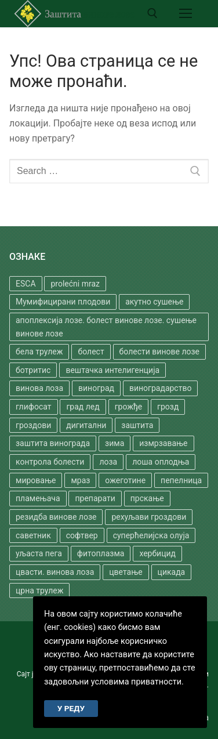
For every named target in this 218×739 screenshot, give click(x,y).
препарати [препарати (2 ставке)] (95, 498)
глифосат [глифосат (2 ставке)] (34, 406)
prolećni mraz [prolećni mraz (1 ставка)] (75, 283)
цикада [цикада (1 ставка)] (172, 572)
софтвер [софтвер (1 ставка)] (82, 535)
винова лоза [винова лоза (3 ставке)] (39, 388)
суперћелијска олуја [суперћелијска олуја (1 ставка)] (151, 535)
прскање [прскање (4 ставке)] (147, 498)
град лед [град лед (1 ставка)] (82, 406)
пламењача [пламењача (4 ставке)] (38, 498)
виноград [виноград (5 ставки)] (96, 388)
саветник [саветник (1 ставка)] (33, 535)
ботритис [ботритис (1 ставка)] (33, 370)
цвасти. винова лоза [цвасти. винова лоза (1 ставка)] (55, 572)
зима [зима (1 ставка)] (114, 443)
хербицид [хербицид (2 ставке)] (157, 553)
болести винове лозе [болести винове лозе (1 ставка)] (159, 351)
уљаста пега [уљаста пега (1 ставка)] (39, 553)
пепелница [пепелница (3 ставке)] (181, 480)
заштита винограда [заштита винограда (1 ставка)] (53, 443)
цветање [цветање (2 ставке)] (125, 572)
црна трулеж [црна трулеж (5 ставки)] (39, 590)
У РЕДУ (71, 708)
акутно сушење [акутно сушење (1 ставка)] (154, 301)
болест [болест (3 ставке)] (91, 351)
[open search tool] (152, 13)
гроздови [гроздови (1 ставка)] (33, 425)
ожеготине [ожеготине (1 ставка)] (125, 480)
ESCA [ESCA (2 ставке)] (26, 283)
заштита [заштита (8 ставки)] (137, 425)
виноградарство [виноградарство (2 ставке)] (160, 388)
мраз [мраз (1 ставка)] (80, 480)
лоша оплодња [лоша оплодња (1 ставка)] (160, 461)
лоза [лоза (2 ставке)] (108, 461)
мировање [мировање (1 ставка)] (36, 480)
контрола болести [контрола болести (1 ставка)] (50, 461)
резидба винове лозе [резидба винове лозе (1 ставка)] (56, 516)
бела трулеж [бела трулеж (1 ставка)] (39, 351)
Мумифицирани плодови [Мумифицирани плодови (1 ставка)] (63, 301)
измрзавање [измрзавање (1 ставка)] (163, 443)
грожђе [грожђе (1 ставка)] (128, 406)
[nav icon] (185, 13)
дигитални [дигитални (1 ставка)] (86, 425)
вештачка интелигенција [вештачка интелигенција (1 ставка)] (112, 370)
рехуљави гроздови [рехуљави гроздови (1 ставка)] (148, 516)
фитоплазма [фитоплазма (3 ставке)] (101, 553)
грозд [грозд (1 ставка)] (168, 406)
